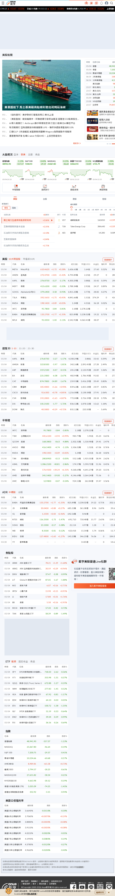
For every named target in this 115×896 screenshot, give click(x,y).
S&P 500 (28, 161)
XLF (14, 711)
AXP (14, 370)
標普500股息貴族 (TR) (14, 786)
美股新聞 (7, 54)
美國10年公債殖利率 (13, 844)
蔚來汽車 (23, 585)
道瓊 (94, 66)
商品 (37, 154)
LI (13, 597)
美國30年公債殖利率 (13, 850)
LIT (13, 580)
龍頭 (13, 661)
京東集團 (24, 508)
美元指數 (96, 84)
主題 (30, 154)
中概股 (12, 492)
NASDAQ (51, 161)
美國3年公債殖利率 (12, 827)
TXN (14, 458)
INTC (14, 309)
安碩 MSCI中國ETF (28, 608)
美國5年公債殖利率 (12, 833)
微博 (22, 531)
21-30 (31, 348)
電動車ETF (24, 574)
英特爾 (24, 309)
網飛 (23, 320)
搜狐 (22, 525)
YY (13, 542)
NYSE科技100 (10, 781)
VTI (14, 677)
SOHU (15, 525)
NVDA (15, 303)
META (15, 269)
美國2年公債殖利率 (12, 822)
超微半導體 (25, 475)
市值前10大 (29, 259)
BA (13, 376)
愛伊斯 (73, 233)
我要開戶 (108, 260)
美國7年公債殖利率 (12, 839)
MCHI (14, 608)
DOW (14, 409)
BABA (14, 314)
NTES (14, 519)
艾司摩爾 (25, 464)
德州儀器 (25, 458)
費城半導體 (97, 73)
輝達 (23, 303)
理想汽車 (23, 597)
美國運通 (24, 370)
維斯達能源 (74, 220)
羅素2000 (8, 769)
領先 (6, 208)
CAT (14, 381)
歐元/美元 (97, 87)
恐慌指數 (96, 98)
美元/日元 (97, 91)
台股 (45, 199)
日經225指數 (39, 9)
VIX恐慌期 (97, 101)
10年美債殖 (97, 80)
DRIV (14, 574)
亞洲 (16, 154)
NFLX (14, 320)
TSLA (14, 297)
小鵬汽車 (23, 591)
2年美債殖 (97, 77)
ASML (14, 464)
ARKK (14, 563)
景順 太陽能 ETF (27, 614)
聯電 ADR (25, 481)
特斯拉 (24, 297)
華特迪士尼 (25, 404)
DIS (14, 404)
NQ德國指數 (98, 161)
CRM (14, 387)
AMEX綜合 (9, 764)
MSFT (15, 286)
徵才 (34, 884)
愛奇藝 (23, 514)
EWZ (14, 717)
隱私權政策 (32, 894)
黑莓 (22, 602)
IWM (14, 689)
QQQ (14, 683)
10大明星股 (15, 259)
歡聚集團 (24, 542)
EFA (14, 706)
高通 (23, 442)
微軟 (23, 286)
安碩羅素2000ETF (27, 689)
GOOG (15, 292)
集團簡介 (34, 881)
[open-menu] (3, 3)
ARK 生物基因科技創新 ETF (31, 568)
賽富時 (23, 387)
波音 (22, 376)
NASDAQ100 (10, 775)
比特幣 (95, 105)
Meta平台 (25, 269)
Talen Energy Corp (77, 226)
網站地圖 (42, 884)
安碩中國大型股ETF (27, 722)
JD (13, 508)
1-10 (14, 348)
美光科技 (25, 470)
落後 (14, 208)
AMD (14, 475)
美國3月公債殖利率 (12, 811)
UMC (14, 481)
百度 (22, 536)
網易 (22, 519)
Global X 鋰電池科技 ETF (30, 580)
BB (13, 602)
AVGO (15, 447)
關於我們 (25, 881)
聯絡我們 (26, 884)
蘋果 (23, 281)
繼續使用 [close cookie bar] (100, 892)
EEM (14, 700)
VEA (14, 694)
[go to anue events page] (101, 3)
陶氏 (22, 409)
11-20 (22, 348)
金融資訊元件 (56, 881)
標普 (94, 70)
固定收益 (23, 661)
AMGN (15, 364)
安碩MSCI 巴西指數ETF (29, 717)
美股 (15, 199)
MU (13, 470)
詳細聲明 (80, 867)
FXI (13, 722)
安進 (22, 364)
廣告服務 (44, 881)
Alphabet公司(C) (28, 292)
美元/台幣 (97, 94)
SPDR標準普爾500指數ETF (31, 672)
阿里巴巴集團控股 (28, 314)
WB (13, 531)
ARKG (15, 568)
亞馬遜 (24, 275)
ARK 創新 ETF (26, 563)
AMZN (15, 275)
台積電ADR (26, 436)
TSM (14, 436)
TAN (14, 614)
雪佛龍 (23, 398)
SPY (14, 672)
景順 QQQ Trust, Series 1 (30, 683)
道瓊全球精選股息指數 (13, 792)
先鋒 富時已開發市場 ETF (30, 694)
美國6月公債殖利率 (12, 816)
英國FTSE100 (75, 161)
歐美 (23, 154)
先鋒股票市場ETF (26, 677)
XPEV (14, 591)
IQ (13, 514)
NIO (14, 585)
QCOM (15, 442)
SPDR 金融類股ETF (27, 711)
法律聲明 (52, 884)
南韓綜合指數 (79, 9)
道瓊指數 (6, 161)
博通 (23, 447)
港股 (75, 199)
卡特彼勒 (24, 381)
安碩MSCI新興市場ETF (29, 700)
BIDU (14, 536)
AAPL (14, 281)
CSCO (15, 392)
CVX (14, 398)
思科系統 (24, 392)
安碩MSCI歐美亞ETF (28, 706)
